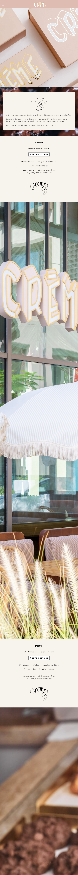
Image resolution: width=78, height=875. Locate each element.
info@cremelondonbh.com (46, 170)
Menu (3, 4)
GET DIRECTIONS (40, 155)
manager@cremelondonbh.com (41, 172)
